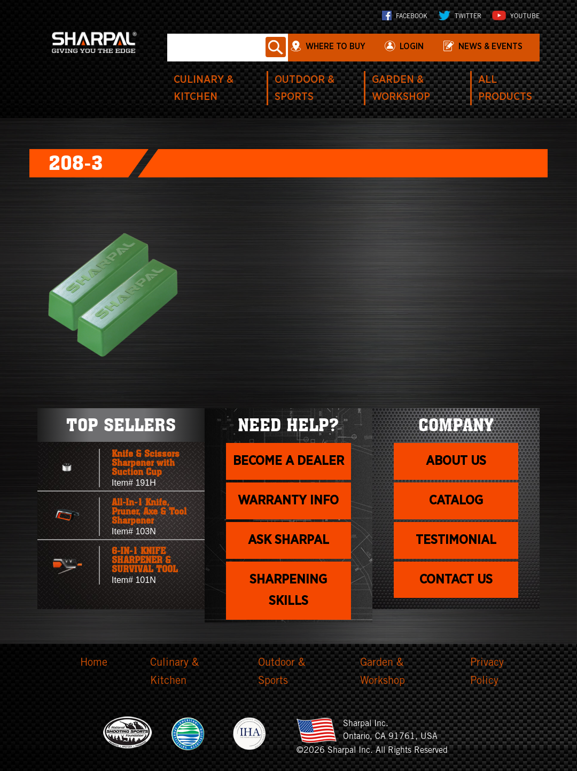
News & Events (490, 46)
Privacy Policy (487, 672)
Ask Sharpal (288, 540)
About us (456, 461)
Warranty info (288, 500)
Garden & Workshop (382, 672)
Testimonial (456, 540)
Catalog (456, 500)
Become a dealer (288, 461)
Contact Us (456, 579)
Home (93, 663)
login (412, 46)
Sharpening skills (288, 590)
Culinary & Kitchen (174, 672)
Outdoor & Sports (281, 672)
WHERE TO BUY (335, 46)
